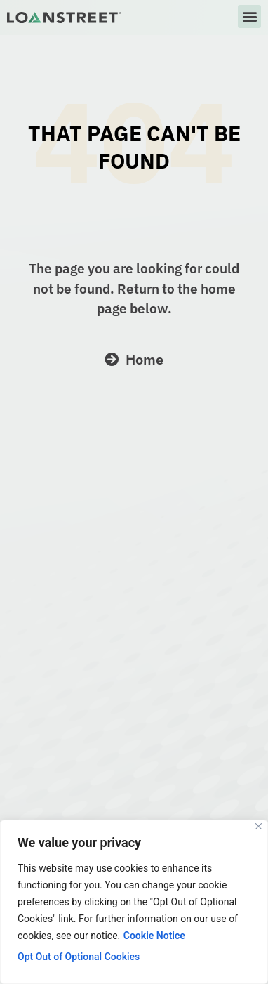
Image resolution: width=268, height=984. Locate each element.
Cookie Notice (154, 935)
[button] (249, 16)
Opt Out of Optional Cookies (79, 956)
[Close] (258, 826)
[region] (134, 902)
